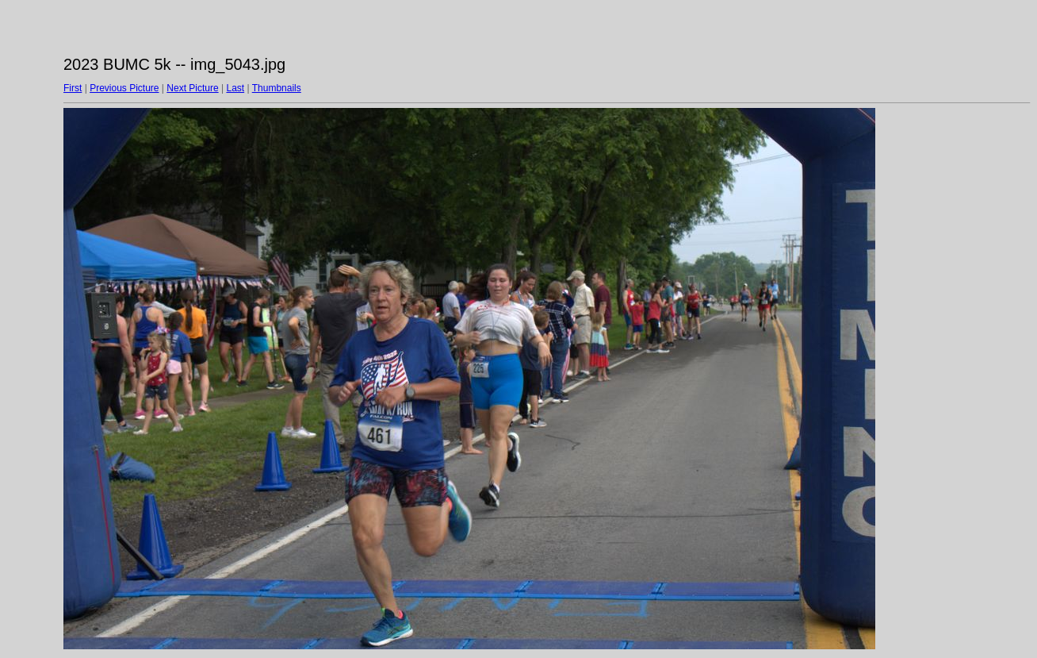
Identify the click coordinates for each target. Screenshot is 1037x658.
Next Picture (192, 88)
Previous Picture (124, 88)
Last (235, 88)
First (72, 88)
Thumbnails (276, 88)
